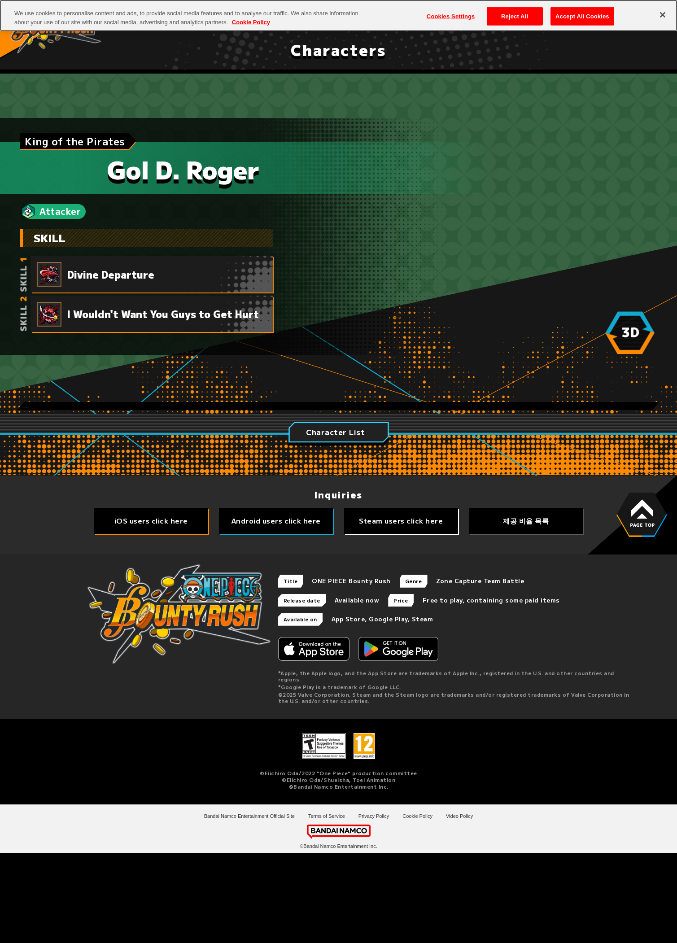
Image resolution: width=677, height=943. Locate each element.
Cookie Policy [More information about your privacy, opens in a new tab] (251, 18)
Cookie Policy (417, 905)
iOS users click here (151, 611)
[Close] (663, 11)
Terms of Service (326, 905)
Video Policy (459, 905)
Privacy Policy (373, 905)
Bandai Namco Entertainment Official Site (249, 905)
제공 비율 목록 (526, 611)
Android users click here (276, 611)
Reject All (514, 12)
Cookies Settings (451, 12)
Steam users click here (401, 611)
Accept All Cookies (582, 12)
